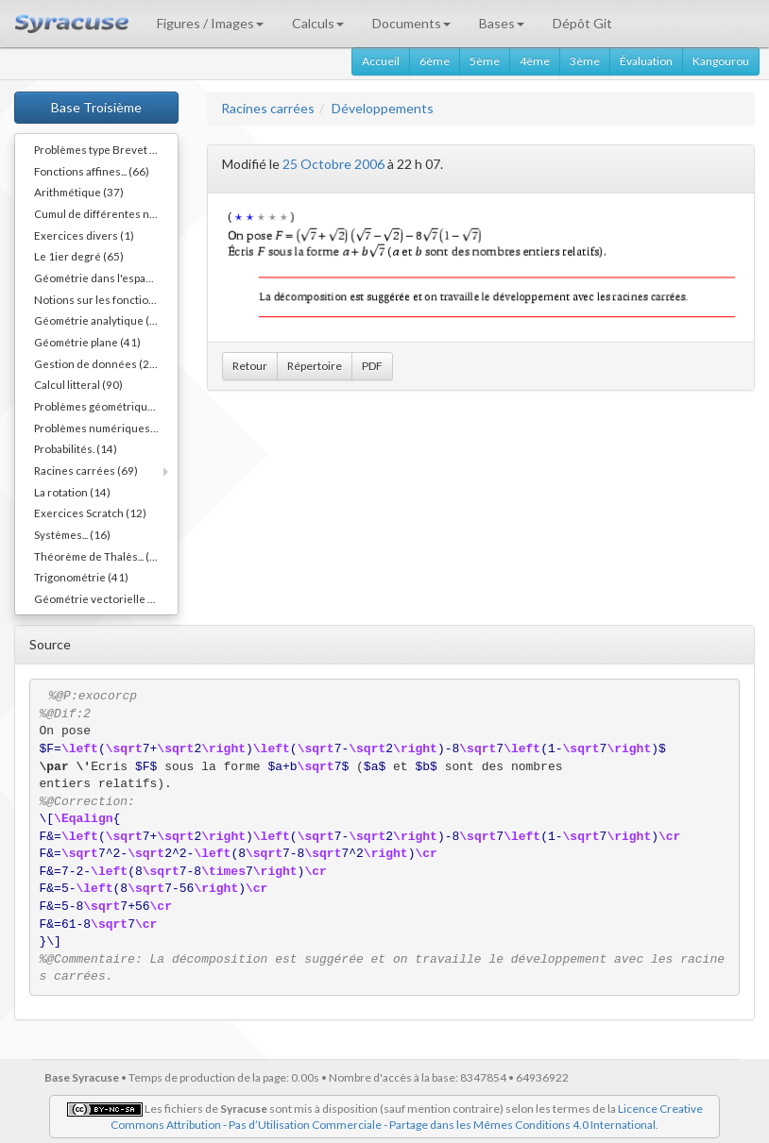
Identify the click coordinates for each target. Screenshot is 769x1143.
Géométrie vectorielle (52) (101, 598)
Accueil (381, 61)
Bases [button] (501, 23)
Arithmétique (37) (79, 191)
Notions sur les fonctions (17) (106, 299)
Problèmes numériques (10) (103, 427)
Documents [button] (411, 23)
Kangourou (720, 61)
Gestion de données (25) (97, 363)
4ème (535, 61)
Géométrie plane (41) (87, 341)
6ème (434, 61)
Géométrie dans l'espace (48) (106, 277)
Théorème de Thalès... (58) (100, 556)
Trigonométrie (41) (81, 576)
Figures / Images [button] (210, 23)
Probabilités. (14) (75, 448)
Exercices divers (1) (84, 235)
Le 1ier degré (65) (79, 255)
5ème (485, 61)
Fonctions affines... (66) (91, 170)
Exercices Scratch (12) (90, 512)
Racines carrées (268, 108)
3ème (585, 61)
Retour (249, 366)
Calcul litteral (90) (78, 384)
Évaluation (646, 61)
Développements (383, 108)
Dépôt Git (582, 23)
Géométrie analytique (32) (100, 320)
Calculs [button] (318, 23)
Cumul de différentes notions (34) (106, 213)
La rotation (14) (72, 491)
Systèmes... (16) (72, 534)
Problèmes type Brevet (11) (102, 149)
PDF (372, 366)
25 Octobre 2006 (333, 164)
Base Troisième (96, 107)
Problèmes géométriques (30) (106, 405)
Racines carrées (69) (86, 470)
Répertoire (314, 366)
